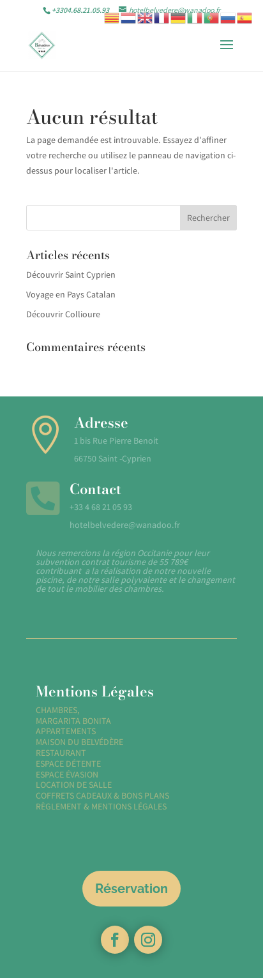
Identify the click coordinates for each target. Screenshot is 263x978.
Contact (95, 489)
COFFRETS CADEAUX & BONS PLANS (102, 795)
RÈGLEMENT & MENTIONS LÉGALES (101, 806)
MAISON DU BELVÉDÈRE (79, 742)
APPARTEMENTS (66, 731)
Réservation (131, 888)
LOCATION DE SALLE (74, 784)
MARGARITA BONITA (73, 720)
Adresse (101, 422)
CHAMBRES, (58, 710)
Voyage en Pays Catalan (71, 294)
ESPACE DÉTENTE (68, 763)
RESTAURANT (61, 752)
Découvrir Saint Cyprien (71, 274)
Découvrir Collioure (63, 314)
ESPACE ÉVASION (67, 774)
